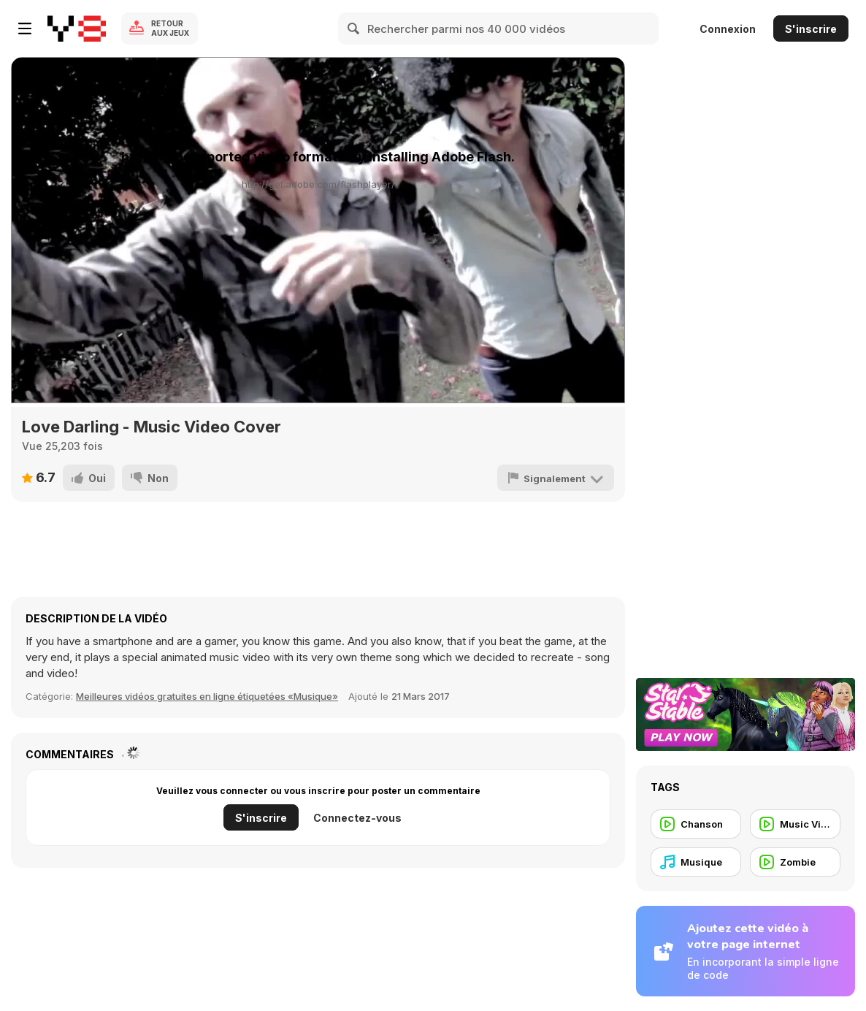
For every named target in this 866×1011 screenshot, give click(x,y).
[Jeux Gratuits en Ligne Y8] (77, 28)
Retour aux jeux (170, 28)
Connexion (728, 29)
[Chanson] (696, 824)
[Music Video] (795, 824)
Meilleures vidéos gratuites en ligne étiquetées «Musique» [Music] (207, 696)
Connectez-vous (357, 818)
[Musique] (696, 862)
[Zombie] (795, 862)
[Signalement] (555, 478)
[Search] (354, 28)
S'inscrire (811, 29)
